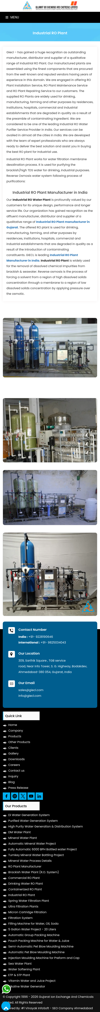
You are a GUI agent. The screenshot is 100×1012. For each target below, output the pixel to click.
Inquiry (13, 776)
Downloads (16, 759)
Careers (14, 765)
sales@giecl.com (30, 690)
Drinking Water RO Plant (25, 883)
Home (12, 725)
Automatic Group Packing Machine (33, 935)
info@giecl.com (29, 696)
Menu (12, 17)
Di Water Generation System (29, 815)
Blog (11, 782)
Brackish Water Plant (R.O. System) (33, 872)
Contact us (16, 770)
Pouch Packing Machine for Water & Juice (38, 941)
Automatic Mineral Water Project (32, 843)
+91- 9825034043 (53, 642)
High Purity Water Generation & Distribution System (45, 826)
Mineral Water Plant (22, 838)
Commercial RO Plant (24, 878)
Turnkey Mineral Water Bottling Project (36, 855)
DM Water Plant (19, 832)
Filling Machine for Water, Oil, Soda (33, 923)
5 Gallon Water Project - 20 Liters (32, 929)
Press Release (18, 788)
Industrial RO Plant (21, 895)
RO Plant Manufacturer (24, 866)
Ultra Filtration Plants (23, 906)
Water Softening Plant (24, 969)
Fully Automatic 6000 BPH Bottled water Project (42, 849)
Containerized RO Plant (25, 889)
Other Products (19, 742)
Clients (13, 748)
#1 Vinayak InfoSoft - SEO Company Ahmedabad (57, 1008)
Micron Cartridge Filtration (27, 912)
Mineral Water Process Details (30, 861)
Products (14, 736)
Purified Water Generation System (33, 821)
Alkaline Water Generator (26, 986)
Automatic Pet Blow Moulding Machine (36, 952)
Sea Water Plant (20, 963)
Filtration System (20, 918)
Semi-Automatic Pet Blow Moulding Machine (40, 946)
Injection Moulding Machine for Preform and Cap (44, 958)
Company (15, 730)
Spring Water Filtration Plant (28, 901)
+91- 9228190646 (40, 637)
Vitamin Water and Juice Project (31, 981)
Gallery (13, 753)
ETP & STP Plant (19, 975)
